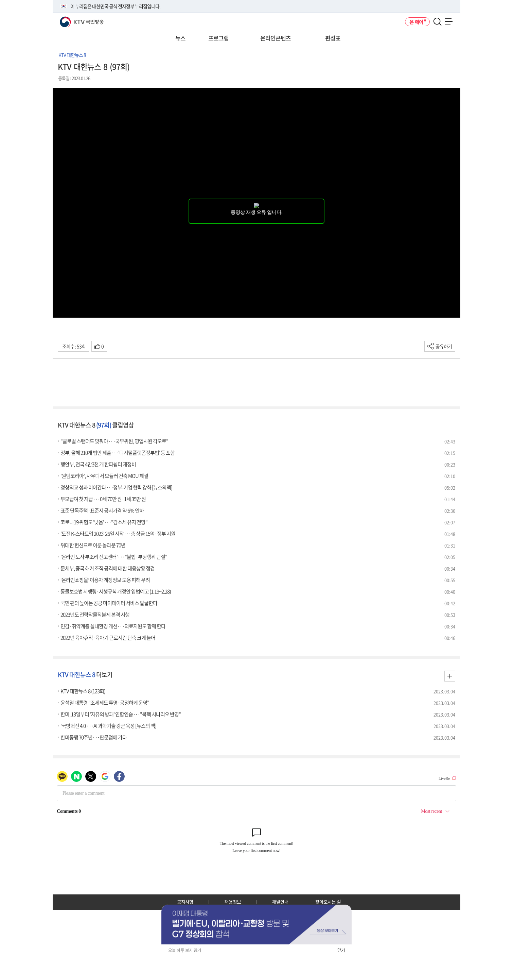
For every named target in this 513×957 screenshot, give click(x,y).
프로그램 (218, 38)
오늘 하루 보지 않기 (184, 950)
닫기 (341, 950)
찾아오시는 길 (328, 902)
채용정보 (233, 902)
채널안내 (280, 902)
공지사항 (185, 902)
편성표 (332, 38)
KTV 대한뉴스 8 (72, 54)
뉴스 (180, 38)
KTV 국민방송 (71, 19)
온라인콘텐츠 (275, 38)
